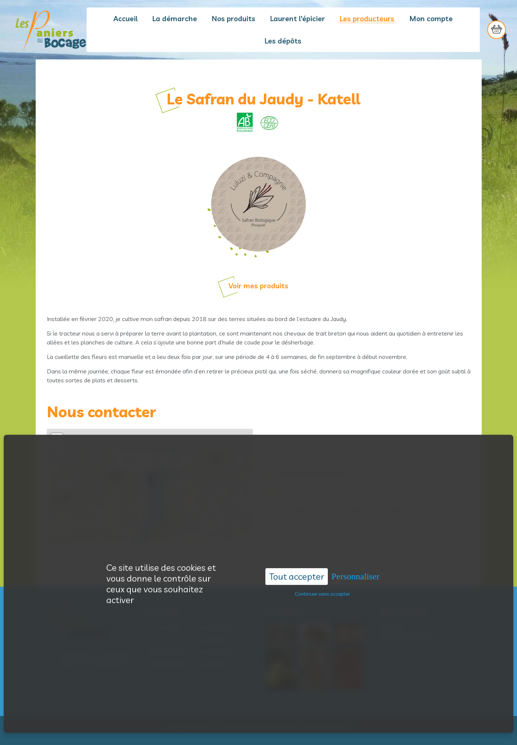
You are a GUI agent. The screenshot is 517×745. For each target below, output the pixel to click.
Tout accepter (296, 555)
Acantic (290, 727)
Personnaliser (355, 556)
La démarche (174, 18)
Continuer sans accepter (322, 573)
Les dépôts (283, 40)
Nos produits (233, 18)
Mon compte (431, 18)
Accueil (125, 18)
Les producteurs (367, 18)
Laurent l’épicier (297, 18)
